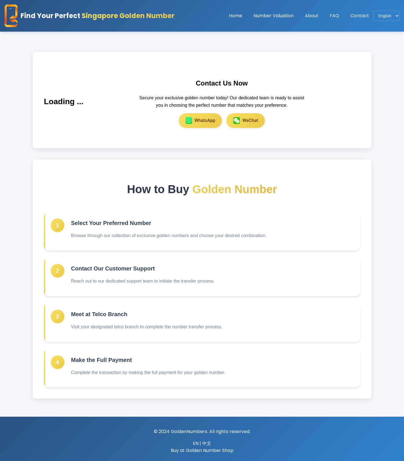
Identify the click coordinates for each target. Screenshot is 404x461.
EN (195, 443)
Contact (359, 15)
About (311, 15)
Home (235, 15)
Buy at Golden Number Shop (202, 450)
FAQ (334, 15)
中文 (206, 443)
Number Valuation (274, 15)
